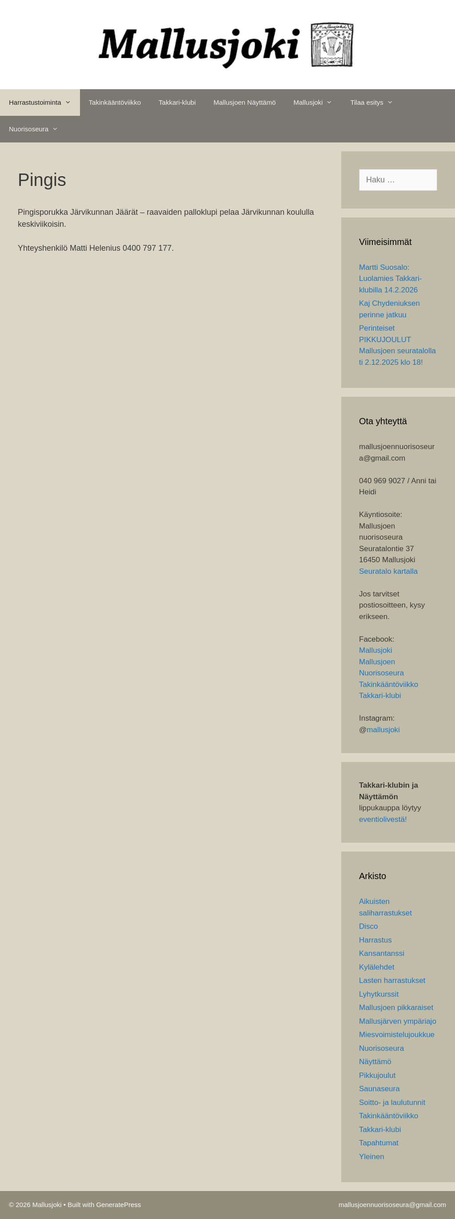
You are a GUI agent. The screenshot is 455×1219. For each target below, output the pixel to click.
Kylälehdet (376, 967)
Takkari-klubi (177, 102)
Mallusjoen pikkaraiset (396, 1007)
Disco (368, 926)
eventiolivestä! (383, 819)
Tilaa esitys (376, 102)
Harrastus (375, 940)
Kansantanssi (381, 953)
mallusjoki (383, 730)
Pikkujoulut (377, 1075)
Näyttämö (375, 1061)
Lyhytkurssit (379, 994)
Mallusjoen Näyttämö (244, 102)
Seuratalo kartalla (388, 571)
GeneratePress (118, 1204)
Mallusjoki (318, 102)
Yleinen (371, 1156)
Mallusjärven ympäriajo (397, 1021)
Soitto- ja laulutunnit (392, 1102)
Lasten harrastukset (392, 980)
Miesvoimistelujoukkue (397, 1034)
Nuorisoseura (38, 129)
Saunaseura (379, 1089)
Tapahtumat (379, 1143)
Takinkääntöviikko (115, 102)
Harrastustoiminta (44, 102)
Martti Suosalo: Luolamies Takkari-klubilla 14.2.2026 (390, 278)
